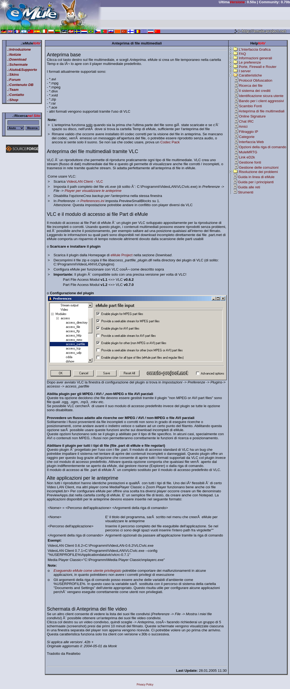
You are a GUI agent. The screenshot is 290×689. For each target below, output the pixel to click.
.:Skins (13, 74)
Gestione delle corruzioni (258, 167)
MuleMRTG (248, 152)
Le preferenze (250, 62)
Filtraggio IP (248, 132)
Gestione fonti (250, 162)
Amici (243, 126)
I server (245, 71)
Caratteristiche (250, 75)
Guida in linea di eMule (256, 177)
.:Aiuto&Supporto (22, 70)
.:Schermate (17, 65)
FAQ (242, 54)
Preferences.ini (92, 201)
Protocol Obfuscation (255, 80)
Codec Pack (170, 142)
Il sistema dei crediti (254, 91)
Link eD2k (247, 157)
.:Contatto (15, 95)
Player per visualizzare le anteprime (93, 191)
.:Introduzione (19, 49)
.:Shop (12, 100)
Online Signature (252, 116)
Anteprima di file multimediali (262, 111)
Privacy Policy (145, 684)
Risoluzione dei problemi (258, 172)
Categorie (246, 137)
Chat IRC (246, 121)
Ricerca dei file (250, 86)
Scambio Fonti (250, 106)
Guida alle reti (249, 187)
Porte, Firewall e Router (258, 67)
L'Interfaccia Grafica (255, 49)
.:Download (16, 59)
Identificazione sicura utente (261, 96)
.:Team (12, 90)
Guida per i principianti (256, 182)
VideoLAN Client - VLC (85, 181)
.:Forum (13, 80)
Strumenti (245, 192)
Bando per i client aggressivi (261, 101)
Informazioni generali (255, 58)
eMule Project (122, 255)
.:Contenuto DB (20, 85)
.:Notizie (14, 55)
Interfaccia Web (251, 142)
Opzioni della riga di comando (262, 147)
